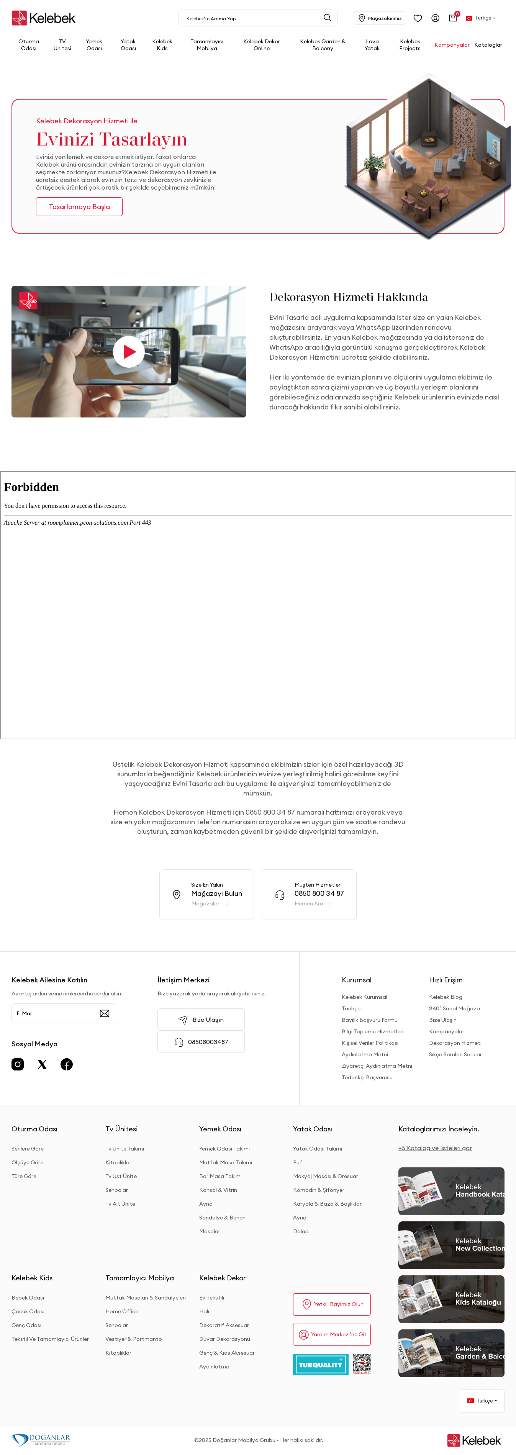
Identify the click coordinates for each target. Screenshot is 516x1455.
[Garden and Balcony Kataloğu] (451, 1353)
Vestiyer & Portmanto (133, 1339)
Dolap (301, 1231)
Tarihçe (351, 1008)
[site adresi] (45, 18)
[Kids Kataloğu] (451, 1299)
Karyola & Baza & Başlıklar (327, 1203)
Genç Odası (26, 1325)
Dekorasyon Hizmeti (455, 1042)
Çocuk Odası (27, 1311)
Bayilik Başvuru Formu (370, 1019)
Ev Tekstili (211, 1297)
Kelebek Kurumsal (364, 996)
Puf (297, 1162)
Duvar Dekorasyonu (224, 1339)
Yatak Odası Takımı (317, 1148)
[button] (453, 18)
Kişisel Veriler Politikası (370, 1042)
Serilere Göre (27, 1148)
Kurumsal (357, 979)
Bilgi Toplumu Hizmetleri (372, 1031)
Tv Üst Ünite (121, 1176)
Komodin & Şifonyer (318, 1190)
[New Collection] (451, 1245)
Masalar (209, 1231)
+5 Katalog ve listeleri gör (435, 1148)
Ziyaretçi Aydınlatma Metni (377, 1065)
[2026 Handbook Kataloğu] (451, 1191)
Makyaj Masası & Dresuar (325, 1176)
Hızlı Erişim (446, 979)
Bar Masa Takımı (220, 1176)
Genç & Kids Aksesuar (227, 1352)
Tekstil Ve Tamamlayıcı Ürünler (50, 1339)
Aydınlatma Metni (365, 1054)
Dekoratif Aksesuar (224, 1325)
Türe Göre (23, 1176)
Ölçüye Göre (27, 1162)
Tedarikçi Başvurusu (367, 1077)
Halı (204, 1311)
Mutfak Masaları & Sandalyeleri (145, 1297)
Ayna (206, 1203)
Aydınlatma (214, 1366)
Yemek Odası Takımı (224, 1148)
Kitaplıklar (118, 1162)
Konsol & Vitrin (218, 1190)
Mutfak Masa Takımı (225, 1162)
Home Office (121, 1311)
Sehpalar (116, 1190)
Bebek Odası (27, 1297)
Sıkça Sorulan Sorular (455, 1054)
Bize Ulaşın (443, 1019)
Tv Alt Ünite (120, 1203)
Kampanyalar (446, 1031)
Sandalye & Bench (222, 1217)
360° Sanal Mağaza (454, 1008)
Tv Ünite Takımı (124, 1148)
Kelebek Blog (445, 996)
